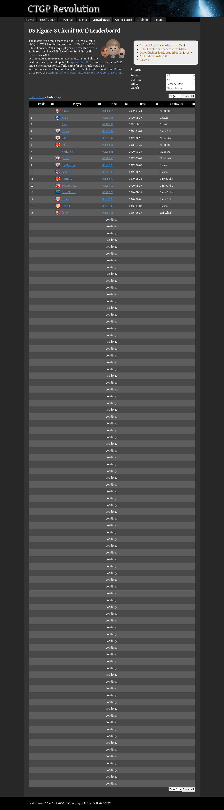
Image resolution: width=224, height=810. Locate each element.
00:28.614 (107, 111)
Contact (158, 20)
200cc (180, 45)
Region (163, 76)
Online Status (123, 20)
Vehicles (163, 80)
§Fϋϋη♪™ (63, 213)
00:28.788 (107, 117)
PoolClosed (65, 192)
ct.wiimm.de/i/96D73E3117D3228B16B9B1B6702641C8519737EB (84, 72)
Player (77, 104)
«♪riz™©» (64, 151)
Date (143, 104)
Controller (176, 104)
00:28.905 (107, 185)
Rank (41, 104)
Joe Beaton (65, 165)
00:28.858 (107, 151)
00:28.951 (107, 213)
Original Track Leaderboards (158, 45)
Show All (188, 96)
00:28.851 (107, 145)
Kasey (62, 111)
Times (163, 84)
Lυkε (61, 145)
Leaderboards (101, 20)
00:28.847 (107, 138)
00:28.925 (107, 192)
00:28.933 (107, 199)
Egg (61, 124)
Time (114, 104)
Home (30, 20)
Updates (143, 20)
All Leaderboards (150, 56)
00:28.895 (107, 172)
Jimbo (62, 158)
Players (144, 59)
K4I (60, 138)
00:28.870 (107, 165)
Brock (62, 199)
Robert (62, 206)
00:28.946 (107, 206)
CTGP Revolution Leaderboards (159, 49)
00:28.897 (107, 179)
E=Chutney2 (66, 185)
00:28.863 (107, 158)
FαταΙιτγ (63, 179)
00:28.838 (107, 124)
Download (67, 20)
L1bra (62, 131)
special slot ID (79, 62)
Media (83, 20)
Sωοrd (62, 172)
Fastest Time (36, 97)
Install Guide (47, 20)
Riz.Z (61, 117)
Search (163, 88)
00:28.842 (107, 131)
